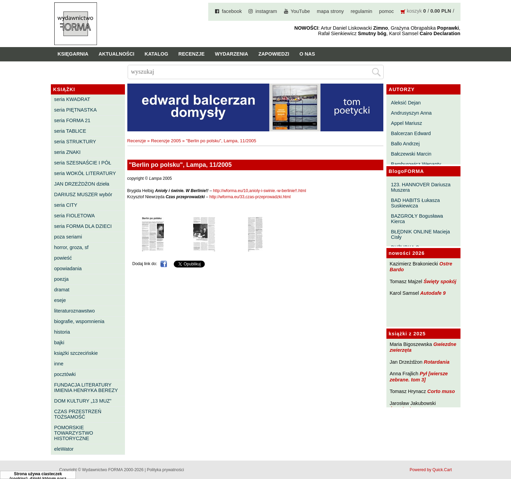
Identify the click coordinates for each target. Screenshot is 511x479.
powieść (63, 258)
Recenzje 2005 (166, 140)
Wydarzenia (231, 54)
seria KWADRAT (72, 99)
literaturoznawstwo (74, 311)
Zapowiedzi (273, 54)
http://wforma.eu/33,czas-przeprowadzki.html (249, 196)
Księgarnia (73, 54)
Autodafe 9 (432, 293)
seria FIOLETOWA (74, 215)
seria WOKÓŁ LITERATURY (85, 173)
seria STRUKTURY (75, 141)
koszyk (414, 11)
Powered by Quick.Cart (431, 469)
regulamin (361, 11)
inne (58, 363)
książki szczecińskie (76, 353)
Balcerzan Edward (411, 133)
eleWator (64, 449)
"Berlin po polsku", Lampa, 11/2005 (221, 140)
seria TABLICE (70, 131)
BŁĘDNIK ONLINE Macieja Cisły (420, 234)
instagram (266, 11)
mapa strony (330, 11)
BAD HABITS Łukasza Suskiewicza (415, 203)
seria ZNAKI (67, 152)
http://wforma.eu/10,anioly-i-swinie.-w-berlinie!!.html (259, 190)
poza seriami (68, 237)
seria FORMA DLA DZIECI (83, 226)
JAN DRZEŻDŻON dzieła (82, 184)
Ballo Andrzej (405, 143)
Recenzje (192, 54)
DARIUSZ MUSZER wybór (83, 194)
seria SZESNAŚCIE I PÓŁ (82, 162)
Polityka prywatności (165, 469)
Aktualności (116, 54)
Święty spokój (440, 281)
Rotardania (436, 362)
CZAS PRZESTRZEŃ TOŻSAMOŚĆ (77, 414)
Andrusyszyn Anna (411, 113)
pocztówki (65, 374)
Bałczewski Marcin (411, 154)
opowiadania (68, 268)
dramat (62, 289)
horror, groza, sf (71, 247)
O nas (307, 54)
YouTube (300, 11)
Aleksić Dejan (406, 102)
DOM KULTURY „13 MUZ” (83, 401)
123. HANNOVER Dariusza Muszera (420, 187)
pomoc (386, 11)
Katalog (156, 54)
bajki (59, 342)
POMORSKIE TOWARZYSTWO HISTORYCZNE (73, 433)
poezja (61, 279)
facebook (232, 11)
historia (62, 332)
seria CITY (65, 205)
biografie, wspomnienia (79, 321)
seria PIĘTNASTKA (75, 110)
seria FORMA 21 (72, 120)
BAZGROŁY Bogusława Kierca (417, 218)
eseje (60, 300)
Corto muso (441, 391)
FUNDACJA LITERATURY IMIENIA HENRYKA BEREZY (86, 387)
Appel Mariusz (406, 123)
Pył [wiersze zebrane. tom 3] (419, 376)
